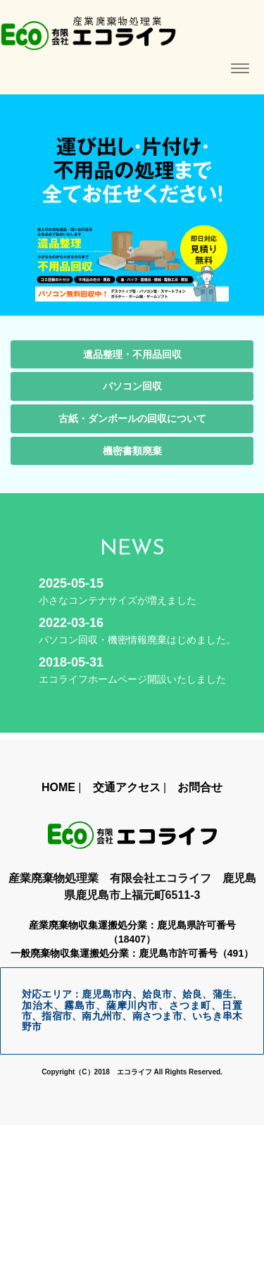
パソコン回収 (132, 386)
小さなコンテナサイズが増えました (117, 600)
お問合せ (199, 787)
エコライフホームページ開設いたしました (132, 679)
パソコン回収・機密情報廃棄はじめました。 (137, 639)
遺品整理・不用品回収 (132, 354)
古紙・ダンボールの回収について (132, 418)
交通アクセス (127, 787)
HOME (58, 787)
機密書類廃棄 (132, 451)
